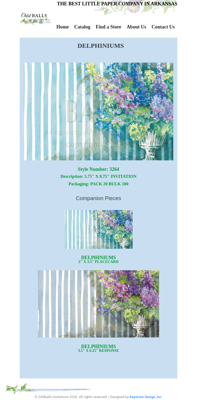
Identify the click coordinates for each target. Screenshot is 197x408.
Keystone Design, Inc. (146, 397)
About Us (136, 27)
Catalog (82, 27)
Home (62, 27)
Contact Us (163, 27)
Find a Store (108, 27)
